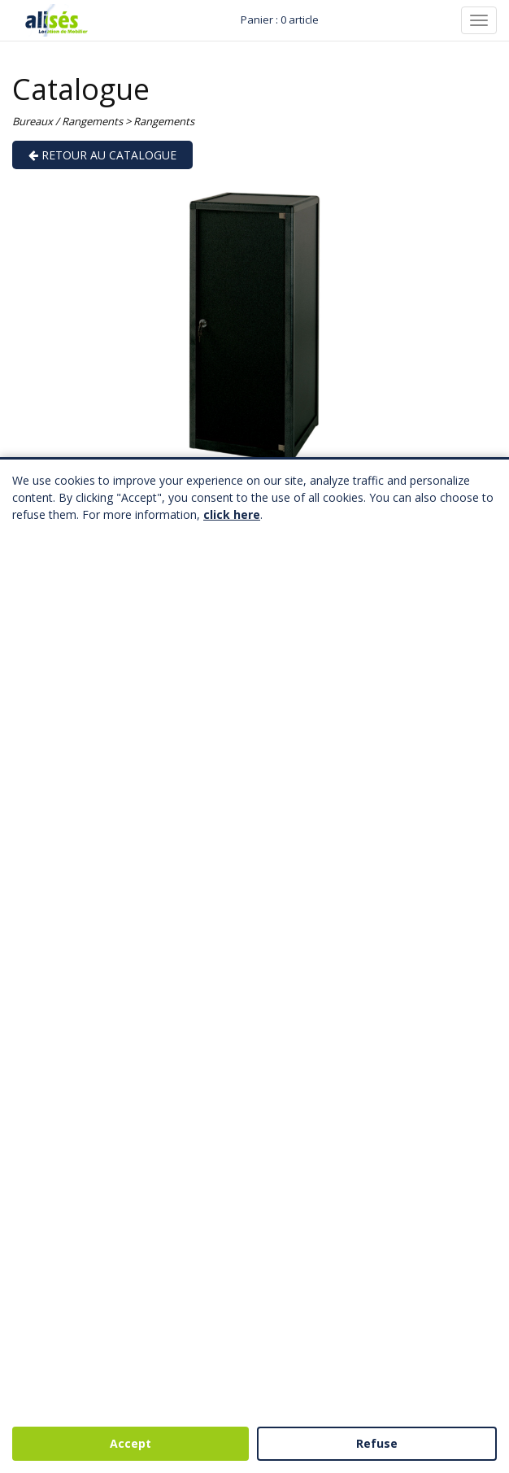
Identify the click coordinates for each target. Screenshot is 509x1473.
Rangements (163, 121)
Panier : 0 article (280, 19)
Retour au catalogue (102, 155)
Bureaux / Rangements (67, 121)
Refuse (377, 1443)
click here (231, 514)
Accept (130, 1443)
